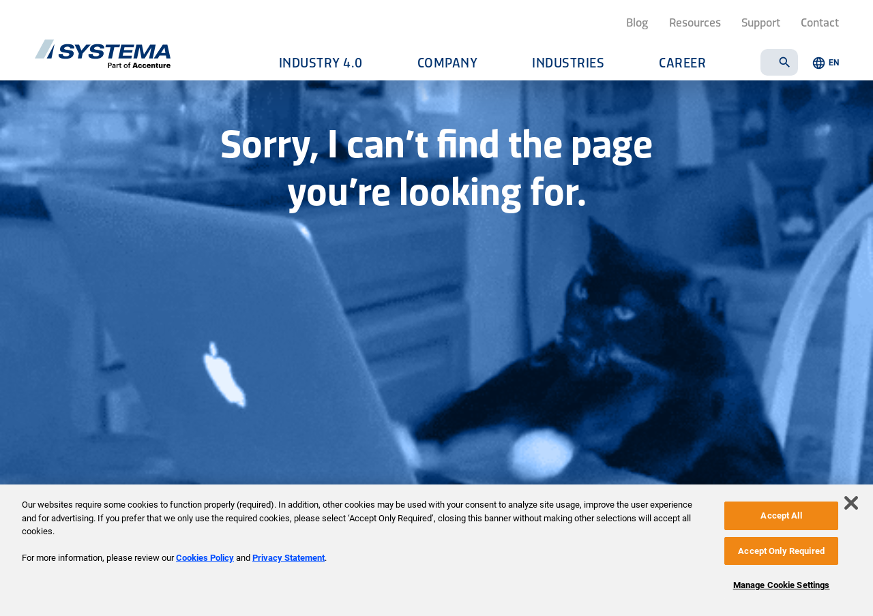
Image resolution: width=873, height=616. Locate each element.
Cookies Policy (205, 558)
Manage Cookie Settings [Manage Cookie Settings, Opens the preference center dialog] (781, 585)
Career (682, 62)
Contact (820, 22)
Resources (695, 22)
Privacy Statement (288, 558)
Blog (637, 22)
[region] (436, 550)
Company (447, 62)
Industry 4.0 (321, 62)
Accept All (780, 515)
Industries (568, 62)
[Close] (851, 503)
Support (760, 22)
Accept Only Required (781, 551)
